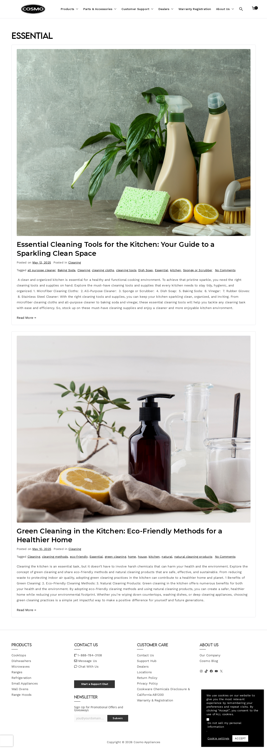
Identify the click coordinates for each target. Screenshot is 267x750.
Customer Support (137, 9)
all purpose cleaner (42, 270)
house (142, 556)
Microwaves (20, 666)
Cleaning (74, 262)
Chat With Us (88, 666)
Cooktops (18, 655)
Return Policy (147, 678)
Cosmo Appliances (147, 742)
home (132, 556)
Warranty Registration (194, 9)
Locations (144, 672)
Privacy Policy (147, 683)
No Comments (225, 270)
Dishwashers (21, 661)
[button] (76, 9)
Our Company (210, 655)
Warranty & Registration (155, 700)
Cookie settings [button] (218, 738)
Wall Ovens (20, 689)
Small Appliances (24, 683)
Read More (26, 318)
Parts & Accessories (99, 9)
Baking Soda (67, 270)
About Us (225, 9)
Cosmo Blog (209, 661)
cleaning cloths (103, 270)
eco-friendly (79, 556)
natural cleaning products (193, 556)
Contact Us (145, 655)
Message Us (87, 661)
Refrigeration (21, 678)
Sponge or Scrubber (198, 270)
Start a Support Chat (94, 684)
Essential (161, 270)
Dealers (165, 9)
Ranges (17, 672)
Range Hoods (21, 695)
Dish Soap (145, 270)
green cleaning (115, 556)
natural (167, 556)
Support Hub (147, 661)
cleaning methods (55, 556)
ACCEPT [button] (240, 738)
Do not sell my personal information (224, 724)
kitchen (175, 270)
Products (69, 9)
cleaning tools (126, 270)
